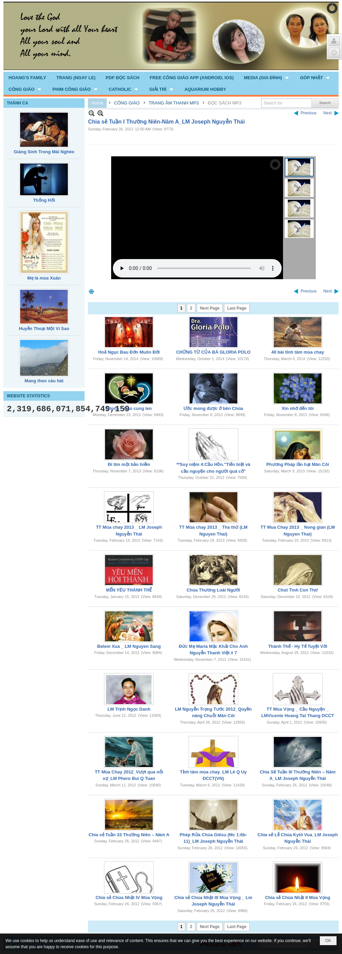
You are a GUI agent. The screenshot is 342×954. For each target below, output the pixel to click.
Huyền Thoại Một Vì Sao (44, 328)
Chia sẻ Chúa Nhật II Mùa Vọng (297, 897)
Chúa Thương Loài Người (213, 590)
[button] (267, 77)
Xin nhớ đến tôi (298, 408)
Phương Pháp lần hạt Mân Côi (297, 464)
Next (327, 113)
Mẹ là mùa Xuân (44, 278)
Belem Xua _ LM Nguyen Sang (129, 646)
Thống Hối (44, 200)
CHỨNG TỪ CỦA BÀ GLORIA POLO (213, 352)
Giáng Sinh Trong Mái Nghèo (44, 151)
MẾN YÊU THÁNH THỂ (129, 590)
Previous (309, 113)
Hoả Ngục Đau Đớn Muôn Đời (129, 352)
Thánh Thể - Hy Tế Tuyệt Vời (297, 646)
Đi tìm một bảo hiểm (129, 464)
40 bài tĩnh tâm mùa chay (297, 352)
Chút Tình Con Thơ (297, 590)
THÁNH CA (17, 103)
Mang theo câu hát (44, 380)
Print (91, 291)
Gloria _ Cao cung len (129, 408)
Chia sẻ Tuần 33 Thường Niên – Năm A (129, 834)
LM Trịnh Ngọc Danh (128, 709)
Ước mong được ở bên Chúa (213, 408)
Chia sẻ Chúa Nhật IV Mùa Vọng (128, 897)
